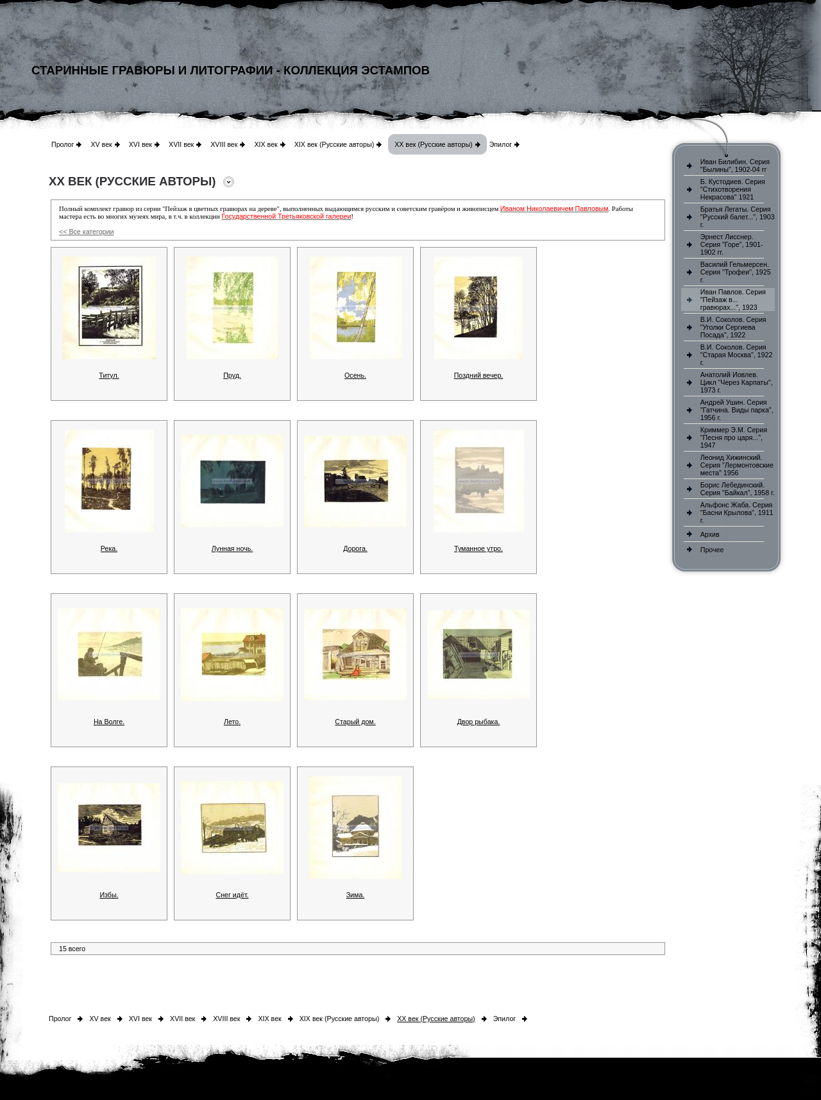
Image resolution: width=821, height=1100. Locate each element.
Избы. (108, 895)
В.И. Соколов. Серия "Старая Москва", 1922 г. (736, 354)
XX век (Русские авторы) (433, 144)
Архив (710, 534)
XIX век (265, 144)
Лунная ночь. (232, 548)
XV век (101, 144)
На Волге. (109, 721)
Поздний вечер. (479, 375)
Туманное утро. (478, 548)
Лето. (232, 721)
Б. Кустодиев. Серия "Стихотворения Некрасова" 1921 (732, 189)
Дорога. (355, 548)
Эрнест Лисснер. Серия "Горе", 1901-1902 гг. (731, 244)
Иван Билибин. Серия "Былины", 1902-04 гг (735, 165)
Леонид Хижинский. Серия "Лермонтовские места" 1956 (737, 465)
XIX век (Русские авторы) (334, 144)
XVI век (140, 144)
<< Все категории (86, 231)
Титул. (109, 375)
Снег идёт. (232, 895)
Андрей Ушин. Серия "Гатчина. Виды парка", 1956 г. (737, 409)
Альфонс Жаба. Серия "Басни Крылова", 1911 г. (737, 512)
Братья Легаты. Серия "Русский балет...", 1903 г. (737, 216)
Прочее (712, 550)
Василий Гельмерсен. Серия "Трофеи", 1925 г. (735, 271)
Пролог (62, 144)
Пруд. (232, 375)
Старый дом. (355, 721)
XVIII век (223, 144)
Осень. (355, 375)
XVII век (181, 144)
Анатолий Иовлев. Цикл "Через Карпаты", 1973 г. (736, 382)
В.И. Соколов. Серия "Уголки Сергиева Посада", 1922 (733, 327)
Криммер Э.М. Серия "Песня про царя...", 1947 (733, 437)
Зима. (355, 895)
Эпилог (500, 144)
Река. (109, 548)
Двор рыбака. (478, 721)
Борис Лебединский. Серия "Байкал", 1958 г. (737, 488)
